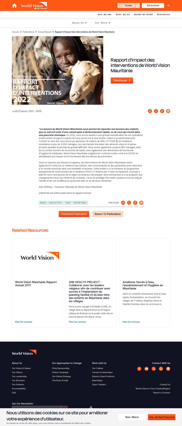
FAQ (14, 392)
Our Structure (18, 380)
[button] (168, 5)
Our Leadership (19, 376)
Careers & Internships (102, 372)
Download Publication (74, 214)
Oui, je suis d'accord (161, 417)
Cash (67, 202)
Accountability (19, 388)
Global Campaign (60, 372)
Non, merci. (132, 417)
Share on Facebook (162, 111)
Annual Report (44, 32)
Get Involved (153, 5)
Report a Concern (161, 392)
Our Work (101, 22)
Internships (97, 380)
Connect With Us (161, 363)
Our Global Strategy (61, 376)
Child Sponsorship (60, 368)
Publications (28, 32)
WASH (43, 202)
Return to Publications (108, 214)
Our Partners (18, 384)
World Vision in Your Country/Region (153, 388)
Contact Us (165, 384)
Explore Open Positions (103, 376)
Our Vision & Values (21, 368)
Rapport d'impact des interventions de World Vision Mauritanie (85, 32)
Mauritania (80, 202)
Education (55, 202)
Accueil (15, 32)
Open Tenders (99, 384)
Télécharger (120, 80)
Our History (17, 372)
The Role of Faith (60, 380)
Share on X (156, 111)
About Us (78, 22)
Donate (128, 5)
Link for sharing (150, 111)
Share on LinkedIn (168, 111)
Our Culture (97, 368)
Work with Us (99, 363)
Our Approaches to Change (67, 363)
